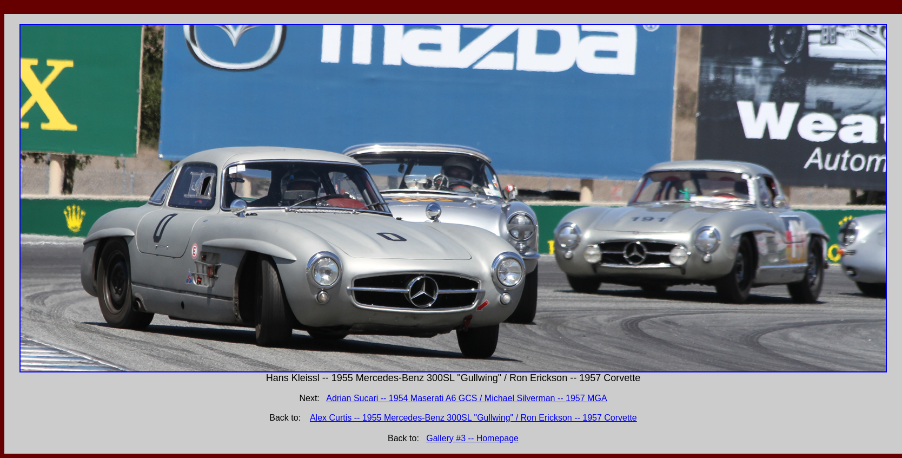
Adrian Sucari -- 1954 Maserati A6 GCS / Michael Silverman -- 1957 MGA (466, 398)
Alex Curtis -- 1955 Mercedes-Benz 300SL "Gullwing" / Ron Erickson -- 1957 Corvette (473, 417)
